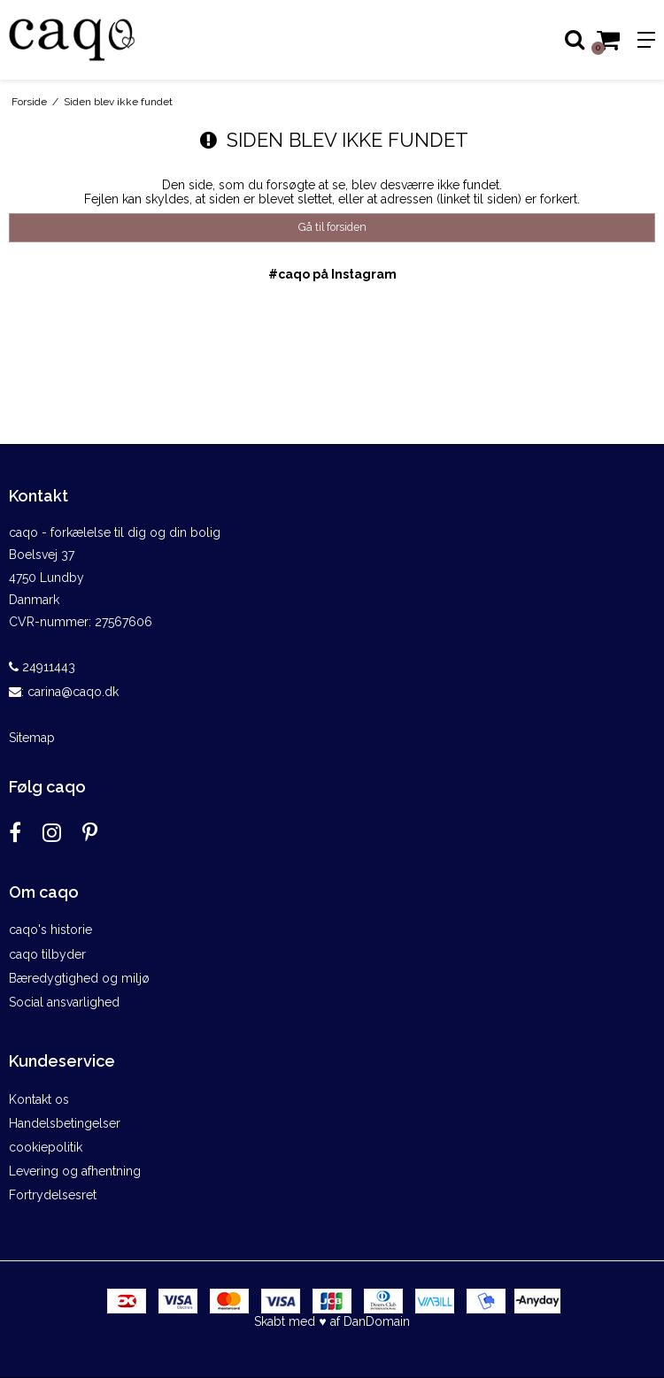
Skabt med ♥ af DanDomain (331, 1321)
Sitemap (32, 738)
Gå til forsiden (332, 226)
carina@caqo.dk (73, 692)
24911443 (42, 667)
